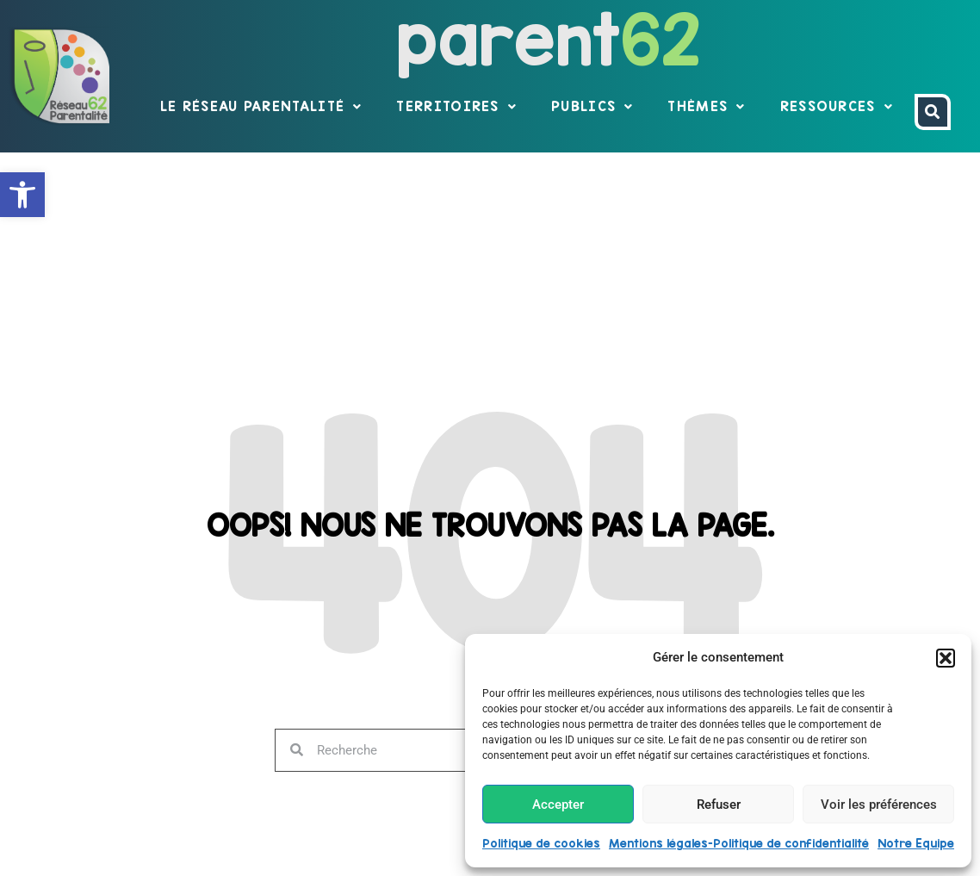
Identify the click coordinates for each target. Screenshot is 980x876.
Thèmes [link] (706, 106)
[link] (22, 194)
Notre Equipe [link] (916, 843)
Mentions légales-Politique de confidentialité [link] (739, 843)
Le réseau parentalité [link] (261, 106)
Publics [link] (592, 106)
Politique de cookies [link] (541, 843)
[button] (945, 658)
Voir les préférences (879, 804)
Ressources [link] (836, 106)
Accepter (558, 804)
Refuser (719, 804)
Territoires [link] (456, 106)
